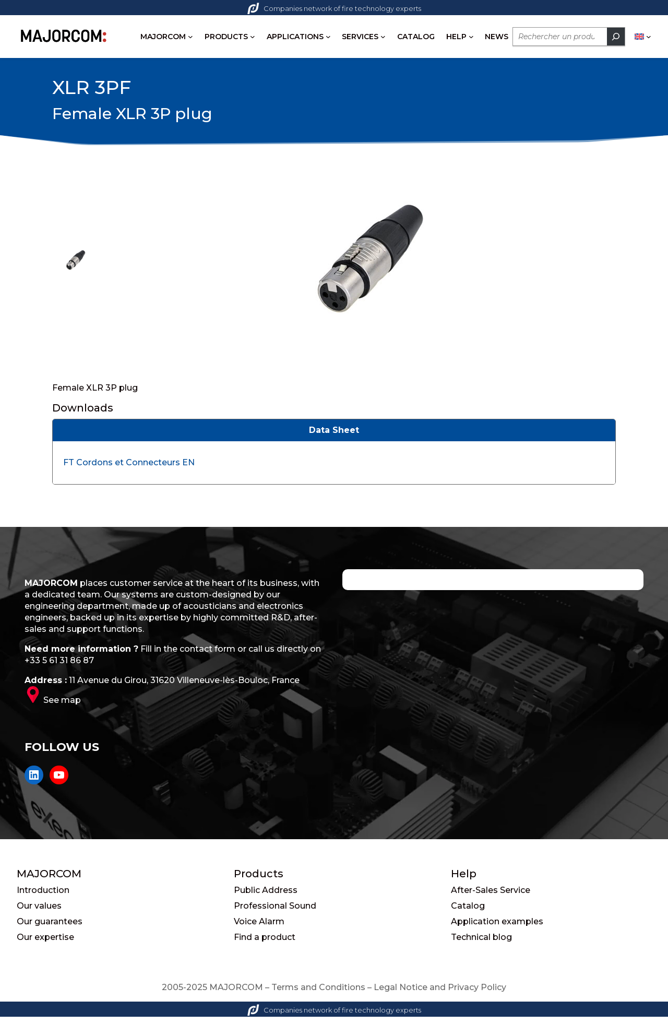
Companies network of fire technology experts (334, 8)
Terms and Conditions (318, 993)
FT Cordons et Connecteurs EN (129, 469)
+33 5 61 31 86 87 (59, 667)
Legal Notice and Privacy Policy (440, 993)
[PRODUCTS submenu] (252, 36)
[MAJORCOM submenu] (190, 36)
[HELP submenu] (471, 36)
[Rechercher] (616, 36)
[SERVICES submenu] (383, 36)
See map (62, 706)
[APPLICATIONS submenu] (328, 36)
